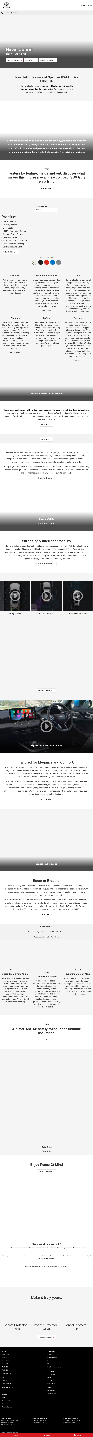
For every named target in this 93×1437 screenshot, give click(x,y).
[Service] (46, 1435)
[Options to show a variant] (46, 210)
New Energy (51, 1383)
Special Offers (6, 1401)
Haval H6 (5, 1358)
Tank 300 (5, 1367)
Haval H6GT (5, 1361)
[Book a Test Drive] (14, 60)
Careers (50, 1380)
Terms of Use (51, 1393)
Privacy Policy (51, 1390)
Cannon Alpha (6, 1383)
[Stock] (15, 1435)
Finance (4, 1404)
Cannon (4, 1380)
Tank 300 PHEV (7, 1373)
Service (49, 1354)
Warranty (50, 1364)
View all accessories (45, 1337)
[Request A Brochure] (48, 60)
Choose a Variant (46, 208)
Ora (3, 1390)
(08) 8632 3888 (9, 1422)
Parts (49, 1361)
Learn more (46, 310)
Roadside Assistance (54, 1367)
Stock (4, 1398)
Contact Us (51, 1374)
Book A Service (52, 1358)
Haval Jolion (5, 1354)
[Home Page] (6, 5)
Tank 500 (5, 1370)
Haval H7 (5, 1364)
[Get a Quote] (31, 60)
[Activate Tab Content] (34, 262)
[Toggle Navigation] (90, 12)
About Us (50, 1377)
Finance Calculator (8, 1407)
